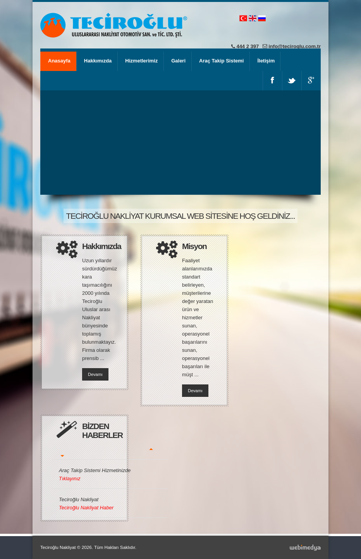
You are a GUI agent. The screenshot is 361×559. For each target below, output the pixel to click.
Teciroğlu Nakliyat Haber (86, 508)
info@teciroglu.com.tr (294, 46)
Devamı (95, 374)
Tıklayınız (70, 478)
